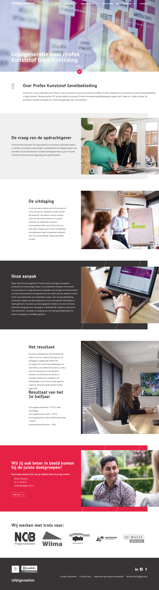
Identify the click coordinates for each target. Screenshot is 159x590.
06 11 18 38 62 (20, 482)
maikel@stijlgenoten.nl (24, 485)
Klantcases (108, 3)
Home (57, 3)
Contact (144, 3)
